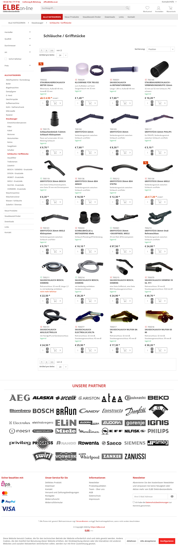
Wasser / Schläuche (14, 200)
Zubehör (10, 165)
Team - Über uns (97, 489)
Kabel (9, 130)
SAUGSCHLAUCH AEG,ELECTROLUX (48, 331)
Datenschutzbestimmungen (157, 502)
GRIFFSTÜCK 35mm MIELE (157, 181)
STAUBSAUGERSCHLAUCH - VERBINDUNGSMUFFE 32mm (158, 83)
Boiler (8, 83)
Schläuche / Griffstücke (18, 154)
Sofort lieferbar (15, 59)
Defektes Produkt (53, 482)
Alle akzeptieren (148, 541)
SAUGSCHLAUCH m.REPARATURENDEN (120, 83)
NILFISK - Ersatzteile (15, 185)
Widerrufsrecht (52, 499)
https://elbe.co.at (98, 527)
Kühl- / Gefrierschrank (15, 107)
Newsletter (94, 482)
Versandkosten (82, 521)
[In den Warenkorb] (56, 103)
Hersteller (9, 32)
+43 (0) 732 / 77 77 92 (11, 2)
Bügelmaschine (12, 87)
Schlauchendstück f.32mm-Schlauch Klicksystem (53, 133)
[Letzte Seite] (52, 50)
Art (6, 52)
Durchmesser (10, 45)
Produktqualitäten (97, 486)
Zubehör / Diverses (14, 204)
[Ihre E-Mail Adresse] (150, 496)
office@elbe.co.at (51, 2)
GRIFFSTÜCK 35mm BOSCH (53, 181)
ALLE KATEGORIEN (13, 75)
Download (50, 486)
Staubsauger (11, 119)
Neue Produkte (11, 210)
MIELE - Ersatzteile (14, 181)
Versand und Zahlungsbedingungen (62, 492)
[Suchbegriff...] (85, 8)
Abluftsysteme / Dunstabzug (18, 80)
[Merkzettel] (147, 8)
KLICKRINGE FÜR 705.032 (87, 82)
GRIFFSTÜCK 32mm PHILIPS (158, 131)
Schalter (10, 150)
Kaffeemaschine (12, 103)
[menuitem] (85, 8)
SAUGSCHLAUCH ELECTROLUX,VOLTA (84, 331)
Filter (9, 126)
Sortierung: (140, 49)
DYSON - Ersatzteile (15, 173)
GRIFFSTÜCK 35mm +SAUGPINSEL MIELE (120, 232)
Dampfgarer (11, 91)
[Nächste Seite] (46, 50)
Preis (7, 65)
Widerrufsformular (54, 502)
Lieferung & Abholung (32, 2)
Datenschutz (95, 495)
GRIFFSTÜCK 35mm (119, 131)
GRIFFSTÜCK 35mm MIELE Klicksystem (52, 232)
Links (7, 227)
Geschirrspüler (12, 99)
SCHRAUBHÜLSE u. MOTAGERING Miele (84, 232)
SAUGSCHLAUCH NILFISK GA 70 (123, 331)
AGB (91, 492)
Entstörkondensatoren (16, 122)
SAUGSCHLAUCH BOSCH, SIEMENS (52, 281)
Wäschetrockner (12, 196)
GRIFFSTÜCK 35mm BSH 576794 (121, 182)
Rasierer (9, 115)
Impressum (94, 499)
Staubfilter (11, 157)
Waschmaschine (12, 193)
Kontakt (8, 232)
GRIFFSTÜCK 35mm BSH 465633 (86, 182)
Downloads (9, 221)
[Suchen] (127, 8)
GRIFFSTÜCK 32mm (84, 131)
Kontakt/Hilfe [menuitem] (168, 1)
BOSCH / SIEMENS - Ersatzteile (19, 169)
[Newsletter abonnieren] (172, 496)
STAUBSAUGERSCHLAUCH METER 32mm (52, 83)
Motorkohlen (12, 138)
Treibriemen (12, 161)
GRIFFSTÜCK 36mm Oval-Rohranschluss (157, 232)
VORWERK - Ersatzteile (16, 189)
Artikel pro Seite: (47, 55)
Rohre (9, 142)
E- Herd (9, 95)
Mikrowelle (10, 111)
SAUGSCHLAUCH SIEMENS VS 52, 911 (159, 281)
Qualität (8, 39)
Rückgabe (49, 495)
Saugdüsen (12, 146)
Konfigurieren (167, 541)
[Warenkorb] (171, 8)
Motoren (11, 134)
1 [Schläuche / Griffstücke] (41, 50)
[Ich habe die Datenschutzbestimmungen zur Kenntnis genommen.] (134, 502)
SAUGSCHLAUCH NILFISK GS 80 (158, 331)
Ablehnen (131, 541)
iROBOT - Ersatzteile (15, 177)
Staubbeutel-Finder (13, 216)
